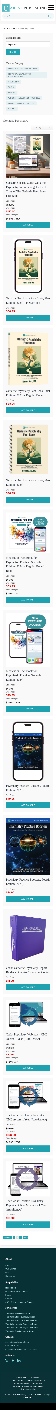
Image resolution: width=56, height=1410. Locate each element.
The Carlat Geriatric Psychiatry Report (21, 1328)
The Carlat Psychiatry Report (17, 1313)
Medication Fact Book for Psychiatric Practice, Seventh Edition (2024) (23, 675)
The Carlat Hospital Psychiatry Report (21, 1324)
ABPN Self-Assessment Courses (19, 1302)
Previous (7, 1238)
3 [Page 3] (20, 1238)
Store (12, 28)
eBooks (8, 1298)
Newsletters (10, 1288)
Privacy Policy (27, 1380)
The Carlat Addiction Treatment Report (22, 1320)
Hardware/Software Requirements (27, 1386)
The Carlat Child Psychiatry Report (20, 1317)
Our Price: (10, 208)
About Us (9, 1265)
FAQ (7, 1272)
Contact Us (10, 1276)
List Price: (10, 201)
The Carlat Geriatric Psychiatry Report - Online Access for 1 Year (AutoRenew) (26, 1205)
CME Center (10, 1269)
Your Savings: (12, 215)
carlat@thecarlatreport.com (17, 1342)
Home (5, 28)
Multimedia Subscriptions (16, 1291)
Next (25, 1238)
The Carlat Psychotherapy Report (20, 1331)
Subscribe (28, 225)
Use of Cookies (31, 1383)
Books (8, 1295)
